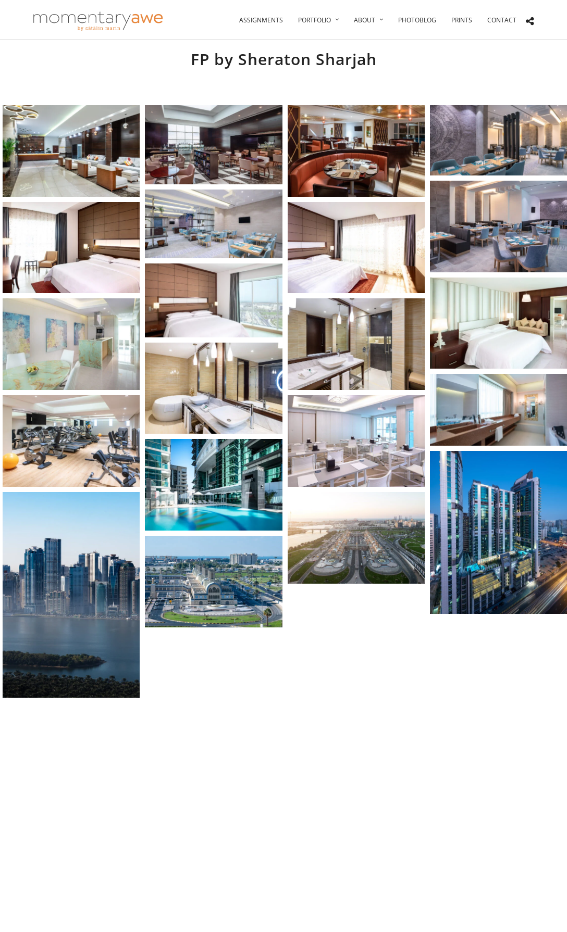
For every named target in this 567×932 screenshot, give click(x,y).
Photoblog (417, 20)
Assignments (261, 20)
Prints (461, 20)
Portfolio (314, 20)
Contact (501, 20)
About (364, 20)
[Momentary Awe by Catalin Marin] (98, 21)
